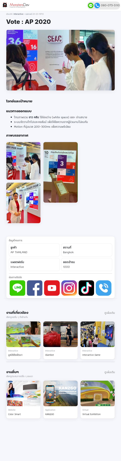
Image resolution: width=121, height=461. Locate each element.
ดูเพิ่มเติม (109, 312)
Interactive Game (91, 355)
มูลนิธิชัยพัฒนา (15, 355)
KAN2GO (49, 414)
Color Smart (14, 414)
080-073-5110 (107, 5)
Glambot (49, 355)
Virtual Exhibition (91, 414)
